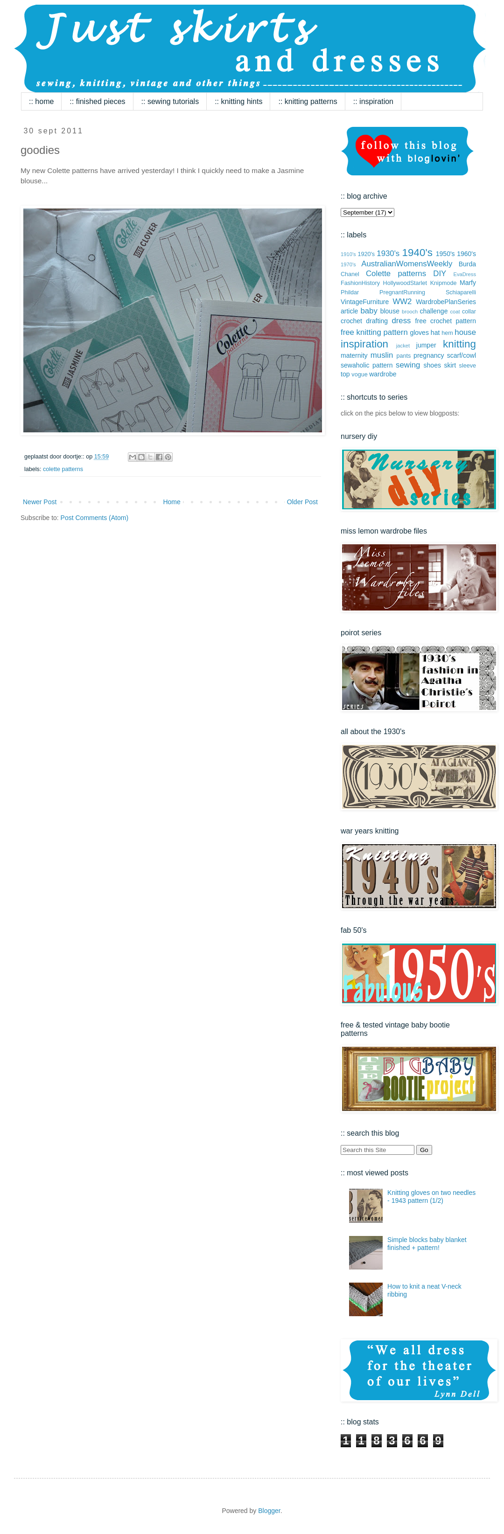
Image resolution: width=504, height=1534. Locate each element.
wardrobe (382, 374)
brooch (410, 311)
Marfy (468, 282)
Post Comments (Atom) (94, 517)
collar (469, 311)
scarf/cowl (461, 355)
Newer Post (39, 502)
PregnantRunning (402, 292)
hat (435, 332)
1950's (445, 253)
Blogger (269, 1510)
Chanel (350, 274)
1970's (348, 264)
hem (447, 333)
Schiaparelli (461, 292)
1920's (366, 254)
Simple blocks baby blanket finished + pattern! (427, 1243)
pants (403, 356)
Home (171, 502)
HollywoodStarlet (405, 283)
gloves (419, 332)
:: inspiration (373, 101)
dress (401, 320)
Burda (467, 264)
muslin (382, 355)
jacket (403, 345)
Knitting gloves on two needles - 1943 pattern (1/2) (431, 1196)
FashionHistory (360, 283)
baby (368, 310)
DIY (439, 273)
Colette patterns (63, 469)
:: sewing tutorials (170, 101)
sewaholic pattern (367, 365)
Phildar (350, 292)
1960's (466, 253)
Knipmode (443, 283)
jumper (426, 345)
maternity (354, 355)
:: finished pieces (97, 101)
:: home (41, 101)
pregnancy (428, 355)
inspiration (364, 344)
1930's (388, 253)
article (349, 311)
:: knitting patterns (307, 101)
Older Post (302, 502)
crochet (351, 321)
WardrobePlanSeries (446, 301)
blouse (389, 311)
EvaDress (465, 274)
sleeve (467, 365)
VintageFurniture (365, 301)
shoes (432, 365)
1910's (348, 254)
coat (455, 311)
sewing (408, 365)
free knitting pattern (374, 332)
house (465, 332)
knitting (459, 344)
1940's (417, 252)
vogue (359, 374)
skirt (450, 365)
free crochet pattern (445, 321)
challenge (434, 311)
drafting (377, 321)
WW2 (402, 301)
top (345, 374)
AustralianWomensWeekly (406, 263)
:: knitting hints (238, 101)
